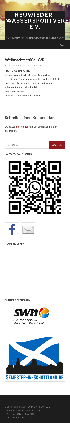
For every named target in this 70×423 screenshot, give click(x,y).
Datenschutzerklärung (20, 414)
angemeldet (22, 126)
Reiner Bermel (36, 65)
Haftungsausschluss (18, 417)
